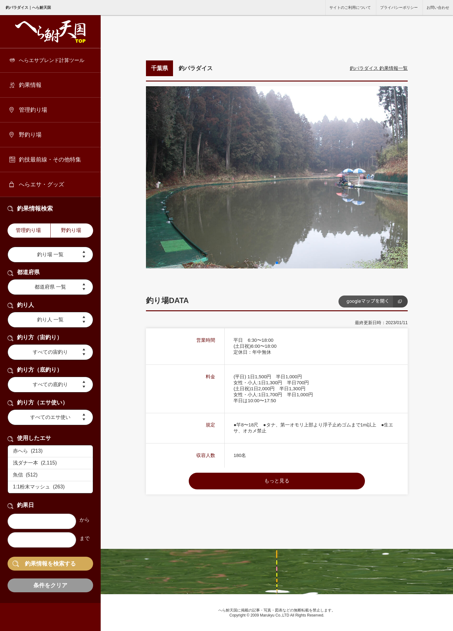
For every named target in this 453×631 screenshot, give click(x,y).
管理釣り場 (33, 110)
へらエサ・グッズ (41, 184)
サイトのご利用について (350, 7)
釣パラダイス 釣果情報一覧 (379, 68)
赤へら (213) (50, 451)
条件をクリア (50, 585)
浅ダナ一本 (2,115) (50, 463)
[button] (277, 263)
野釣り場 (30, 135)
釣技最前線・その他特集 (50, 159)
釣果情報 (30, 85)
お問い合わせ (438, 7)
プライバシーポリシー (399, 7)
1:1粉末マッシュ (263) (50, 487)
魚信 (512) (50, 475)
